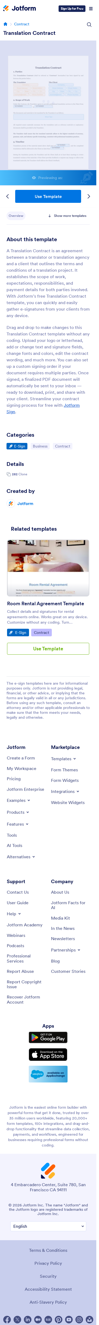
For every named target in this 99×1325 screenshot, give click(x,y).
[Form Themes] (64, 770)
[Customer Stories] (68, 971)
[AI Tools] (14, 845)
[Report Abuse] (20, 971)
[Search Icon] (89, 24)
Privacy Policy (48, 1263)
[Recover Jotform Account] (26, 999)
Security (48, 1276)
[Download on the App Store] (48, 1054)
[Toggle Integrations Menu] (65, 791)
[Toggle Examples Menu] (19, 800)
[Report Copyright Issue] (26, 984)
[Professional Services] (26, 958)
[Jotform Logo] (19, 9)
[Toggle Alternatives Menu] (21, 857)
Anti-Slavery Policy (48, 1302)
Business (41, 446)
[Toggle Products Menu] (18, 812)
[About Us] (60, 892)
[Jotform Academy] (25, 925)
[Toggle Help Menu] (14, 914)
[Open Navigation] (91, 8)
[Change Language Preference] (48, 1226)
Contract (21, 24)
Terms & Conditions (48, 1250)
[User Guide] (17, 902)
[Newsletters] (63, 938)
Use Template (48, 196)
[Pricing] (14, 779)
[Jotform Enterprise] (25, 789)
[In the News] (63, 928)
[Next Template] (88, 196)
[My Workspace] (21, 768)
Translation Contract (29, 33)
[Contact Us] (18, 892)
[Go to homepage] (5, 24)
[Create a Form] (21, 758)
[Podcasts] (15, 945)
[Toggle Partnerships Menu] (66, 950)
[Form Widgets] (65, 780)
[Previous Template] (7, 196)
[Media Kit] (60, 918)
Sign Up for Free (72, 8)
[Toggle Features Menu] (18, 824)
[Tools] (12, 835)
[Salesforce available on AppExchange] (48, 1074)
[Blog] (55, 961)
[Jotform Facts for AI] (70, 905)
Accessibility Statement (48, 1289)
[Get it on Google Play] (48, 1037)
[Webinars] (16, 935)
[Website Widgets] (68, 802)
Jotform (25, 503)
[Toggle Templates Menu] (64, 759)
